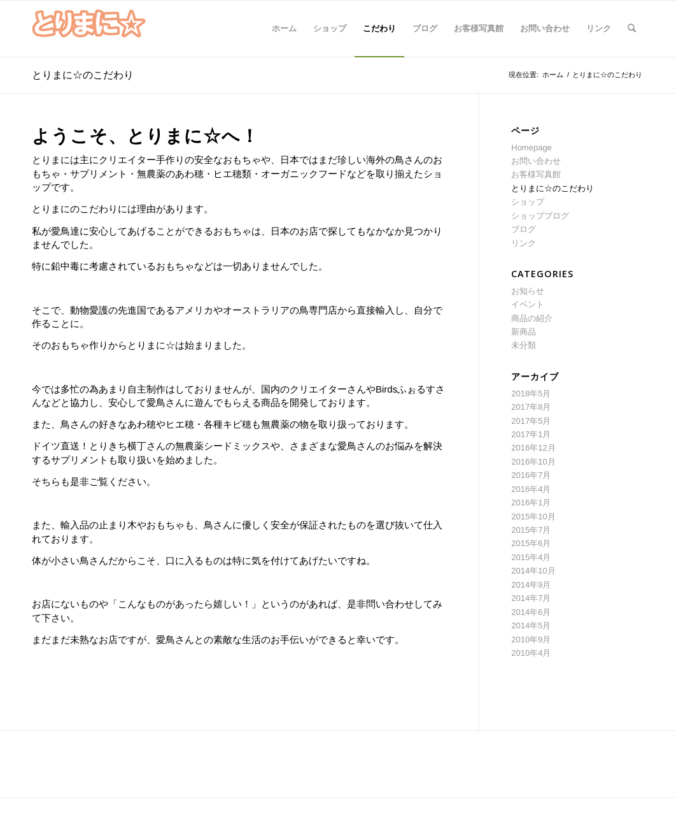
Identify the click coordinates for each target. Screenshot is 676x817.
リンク (523, 243)
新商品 (523, 331)
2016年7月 (531, 475)
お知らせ (527, 291)
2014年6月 (531, 612)
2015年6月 (531, 543)
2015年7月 (531, 530)
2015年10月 (533, 516)
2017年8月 (531, 407)
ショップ (527, 201)
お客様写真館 (536, 174)
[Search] (631, 29)
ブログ (523, 229)
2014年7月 (531, 598)
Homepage (531, 147)
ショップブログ (540, 216)
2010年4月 (531, 653)
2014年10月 (533, 570)
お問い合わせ (536, 161)
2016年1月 (531, 502)
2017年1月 (531, 434)
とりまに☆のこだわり (83, 75)
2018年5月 (531, 393)
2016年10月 (533, 461)
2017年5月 (531, 421)
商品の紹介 (532, 318)
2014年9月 (531, 584)
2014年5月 (531, 625)
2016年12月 (533, 447)
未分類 (523, 345)
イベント (527, 304)
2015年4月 (531, 557)
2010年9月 (531, 639)
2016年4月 (531, 489)
